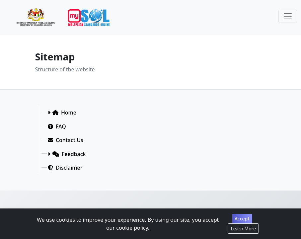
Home (64, 112)
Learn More (243, 228)
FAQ (57, 126)
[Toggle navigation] (287, 16)
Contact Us (65, 140)
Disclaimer (65, 167)
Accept (242, 218)
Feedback (69, 154)
